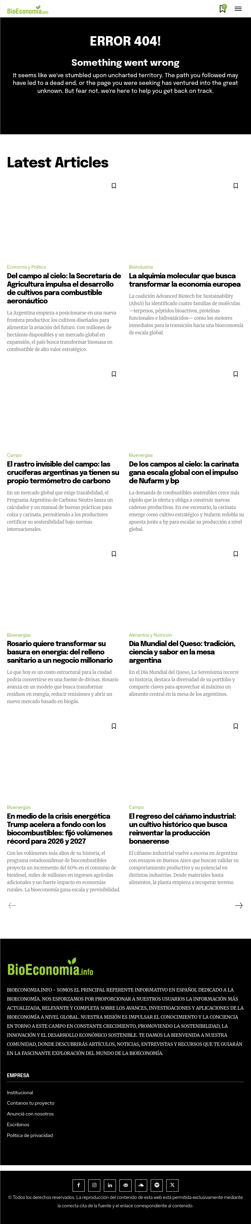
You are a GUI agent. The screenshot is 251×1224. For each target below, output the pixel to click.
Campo (14, 455)
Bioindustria (141, 267)
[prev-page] (12, 905)
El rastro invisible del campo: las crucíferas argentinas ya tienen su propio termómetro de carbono (63, 473)
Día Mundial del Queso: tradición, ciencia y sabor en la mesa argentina (182, 653)
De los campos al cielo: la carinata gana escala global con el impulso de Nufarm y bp (184, 473)
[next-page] (238, 905)
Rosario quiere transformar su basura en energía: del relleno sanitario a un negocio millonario (59, 653)
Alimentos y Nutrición (150, 635)
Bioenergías (141, 455)
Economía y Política (26, 267)
